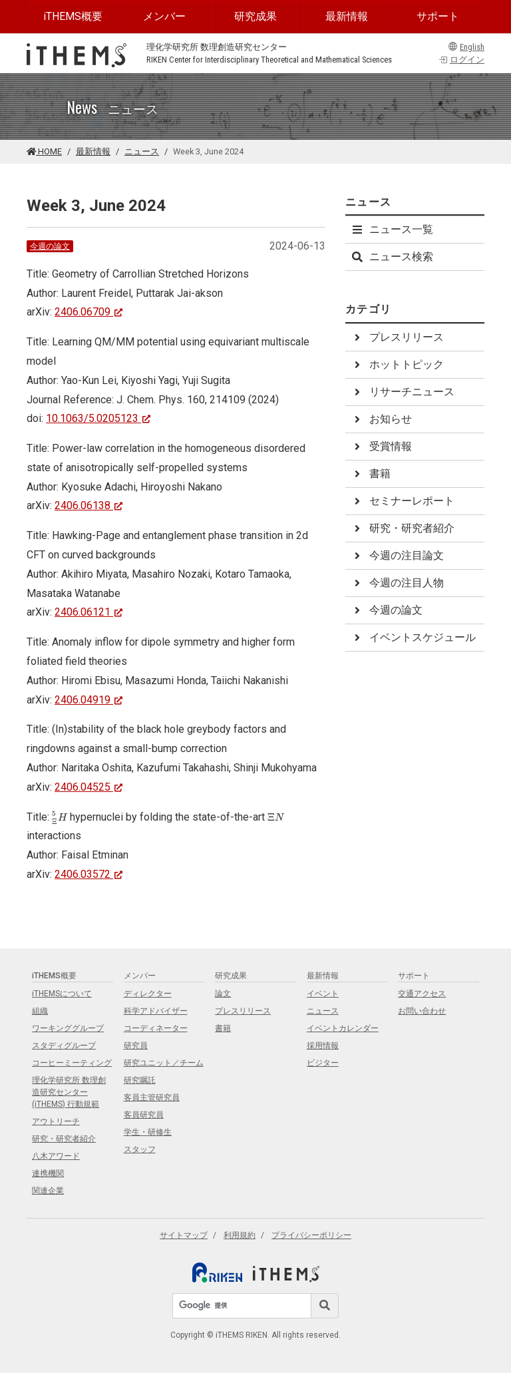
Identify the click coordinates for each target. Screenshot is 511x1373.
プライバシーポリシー (311, 1235)
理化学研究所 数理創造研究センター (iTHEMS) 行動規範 (69, 1092)
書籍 (371, 473)
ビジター (323, 1063)
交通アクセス (422, 993)
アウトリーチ (56, 1121)
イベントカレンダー (343, 1028)
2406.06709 (89, 311)
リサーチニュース (402, 391)
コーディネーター (156, 1028)
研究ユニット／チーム (164, 1063)
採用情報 (323, 1045)
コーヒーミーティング (72, 1063)
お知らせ (381, 419)
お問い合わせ (422, 1011)
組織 (40, 1011)
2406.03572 (89, 874)
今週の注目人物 (397, 582)
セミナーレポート (402, 500)
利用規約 (240, 1235)
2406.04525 (89, 787)
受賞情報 (381, 446)
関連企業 (48, 1190)
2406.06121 (89, 612)
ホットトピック (397, 364)
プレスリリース (397, 337)
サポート (438, 16)
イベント (323, 993)
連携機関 (48, 1173)
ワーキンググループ (68, 1028)
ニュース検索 (392, 256)
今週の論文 (50, 246)
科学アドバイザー (156, 1011)
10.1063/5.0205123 (98, 418)
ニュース (141, 151)
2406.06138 (89, 505)
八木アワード (56, 1156)
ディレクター (148, 993)
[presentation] (59, 818)
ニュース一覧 (392, 229)
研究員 (136, 1045)
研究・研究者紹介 (402, 528)
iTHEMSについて (62, 993)
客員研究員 (144, 1114)
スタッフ (140, 1149)
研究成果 (255, 16)
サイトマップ (184, 1235)
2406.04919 (89, 699)
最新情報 (346, 16)
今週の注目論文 (397, 555)
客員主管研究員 (152, 1097)
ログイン (461, 60)
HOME (44, 151)
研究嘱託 (140, 1080)
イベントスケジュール (413, 637)
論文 (223, 993)
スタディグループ (64, 1045)
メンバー (164, 16)
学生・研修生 (148, 1132)
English (466, 47)
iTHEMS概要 (72, 16)
